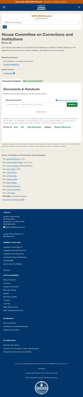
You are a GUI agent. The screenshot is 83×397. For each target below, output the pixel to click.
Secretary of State (10, 297)
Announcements (9, 323)
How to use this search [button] (66, 100)
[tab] (12, 81)
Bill (22, 127)
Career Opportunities (31, 348)
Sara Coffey (11, 169)
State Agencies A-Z (10, 307)
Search (72, 104)
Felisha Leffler (12, 179)
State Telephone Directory (13, 310)
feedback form (53, 364)
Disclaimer (6, 270)
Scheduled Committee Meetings (15, 326)
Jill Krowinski (12, 176)
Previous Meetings (11, 64)
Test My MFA (8, 261)
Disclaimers (15, 345)
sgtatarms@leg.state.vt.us (14, 227)
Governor (6, 283)
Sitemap (6, 345)
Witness (48, 127)
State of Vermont (9, 280)
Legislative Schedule (11, 330)
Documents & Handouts (11, 81)
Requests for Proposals (12, 352)
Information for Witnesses (13, 200)
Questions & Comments (12, 348)
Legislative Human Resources (14, 250)
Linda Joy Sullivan (13, 189)
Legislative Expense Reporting (14, 257)
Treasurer (6, 300)
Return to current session (55, 2)
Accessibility (26, 352)
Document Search (41, 100)
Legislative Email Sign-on (12, 247)
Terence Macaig (13, 166)
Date (16, 127)
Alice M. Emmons (13, 159)
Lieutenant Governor (11, 287)
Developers (41, 369)
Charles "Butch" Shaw (15, 162)
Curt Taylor (11, 193)
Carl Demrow (12, 172)
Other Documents (34, 127)
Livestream (8, 73)
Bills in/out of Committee (33, 81)
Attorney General (9, 290)
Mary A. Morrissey (13, 186)
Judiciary (6, 304)
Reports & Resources (62, 127)
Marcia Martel (12, 183)
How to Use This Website (12, 264)
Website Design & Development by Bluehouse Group (41, 378)
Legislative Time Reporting (13, 254)
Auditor (6, 293)
